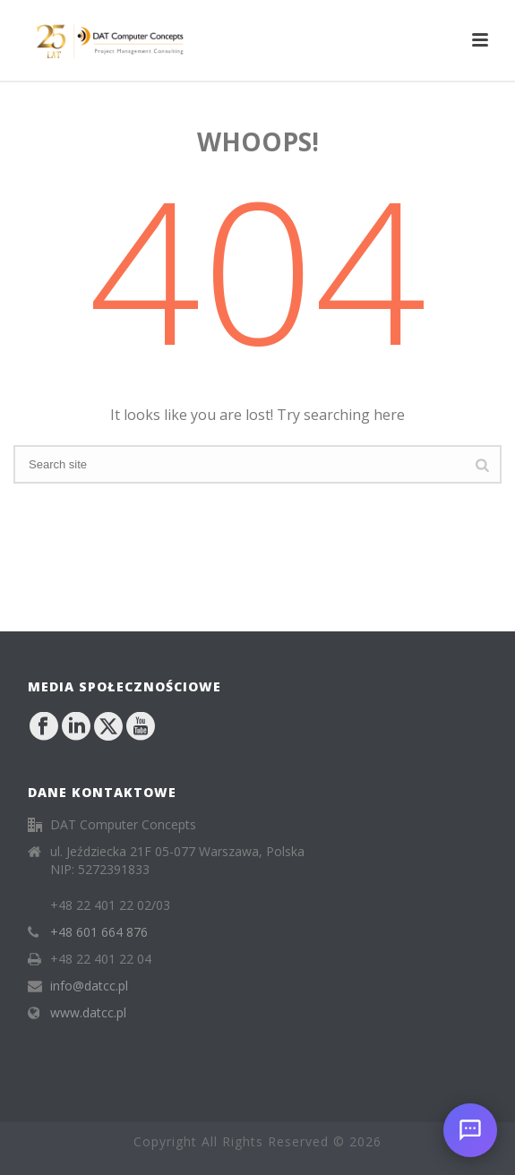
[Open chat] (470, 1130)
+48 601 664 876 (99, 932)
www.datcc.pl (88, 1013)
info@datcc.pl (89, 986)
